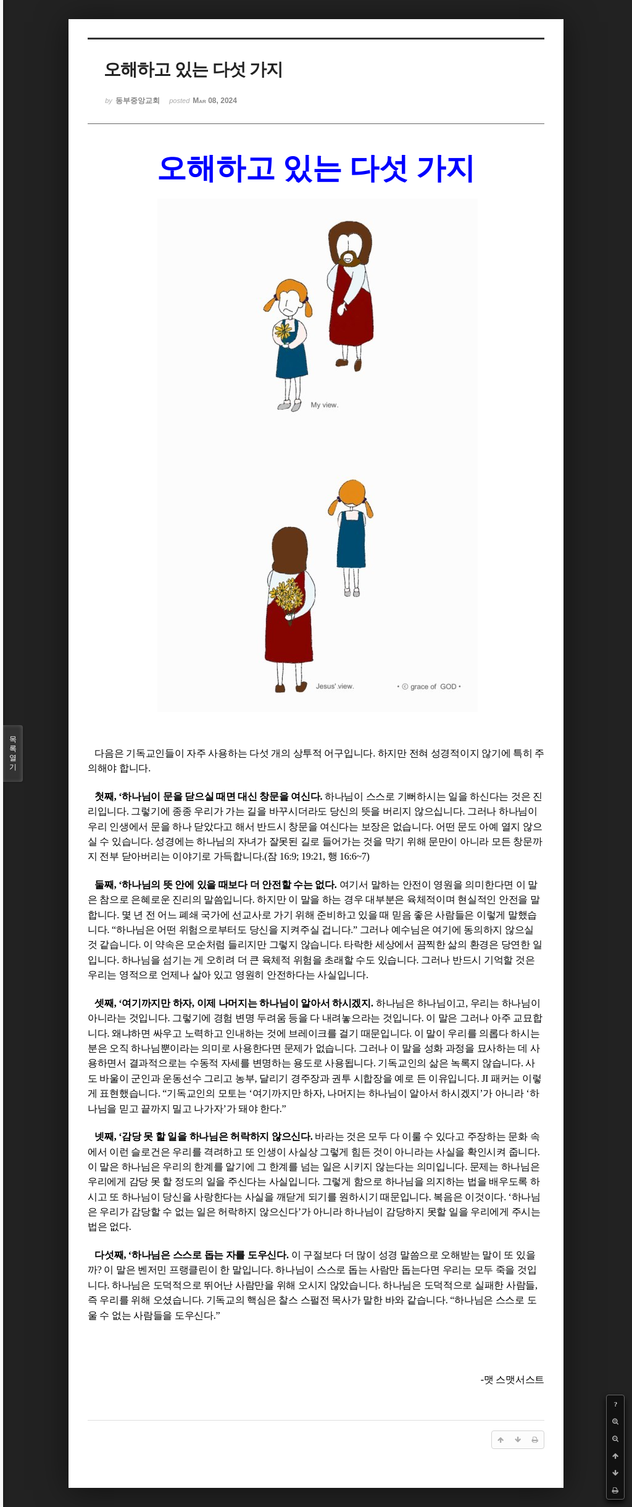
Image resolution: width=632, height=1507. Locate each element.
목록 (13, 753)
